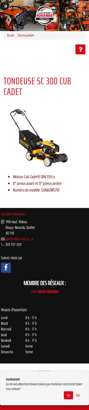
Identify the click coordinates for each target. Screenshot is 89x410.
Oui (68, 395)
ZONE (44, 292)
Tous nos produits (26, 35)
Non (78, 395)
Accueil (10, 35)
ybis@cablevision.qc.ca (19, 239)
